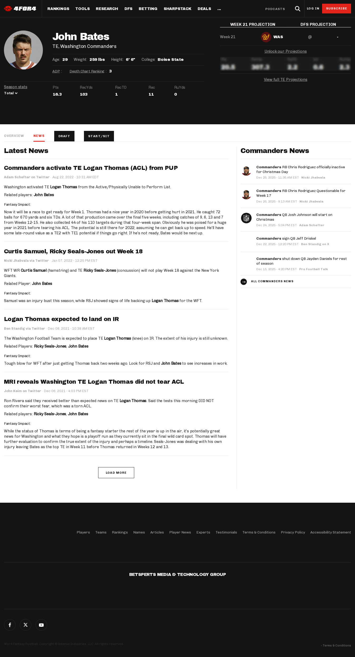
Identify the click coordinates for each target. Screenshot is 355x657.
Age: (56, 59)
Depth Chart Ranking (86, 71)
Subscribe (336, 8)
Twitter (25, 625)
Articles (157, 532)
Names (139, 532)
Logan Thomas (63, 187)
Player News (180, 532)
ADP (56, 71)
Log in (313, 8)
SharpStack (177, 9)
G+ (41, 625)
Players (83, 532)
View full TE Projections (285, 83)
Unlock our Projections (285, 55)
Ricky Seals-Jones (99, 270)
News (38, 136)
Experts (203, 532)
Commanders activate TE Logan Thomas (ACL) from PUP (91, 168)
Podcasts (275, 9)
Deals (204, 9)
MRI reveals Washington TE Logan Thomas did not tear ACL (94, 382)
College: (148, 59)
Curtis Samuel (34, 270)
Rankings (58, 9)
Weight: (80, 59)
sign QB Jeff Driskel (286, 237)
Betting (148, 9)
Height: (117, 59)
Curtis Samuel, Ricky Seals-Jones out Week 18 (73, 251)
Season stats (15, 87)
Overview (14, 136)
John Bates (44, 194)
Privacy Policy (293, 532)
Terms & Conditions (259, 532)
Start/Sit (99, 136)
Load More (116, 473)
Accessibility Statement (330, 532)
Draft (64, 136)
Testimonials (226, 532)
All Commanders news (272, 280)
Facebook (9, 625)
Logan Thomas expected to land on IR (61, 319)
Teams (101, 532)
